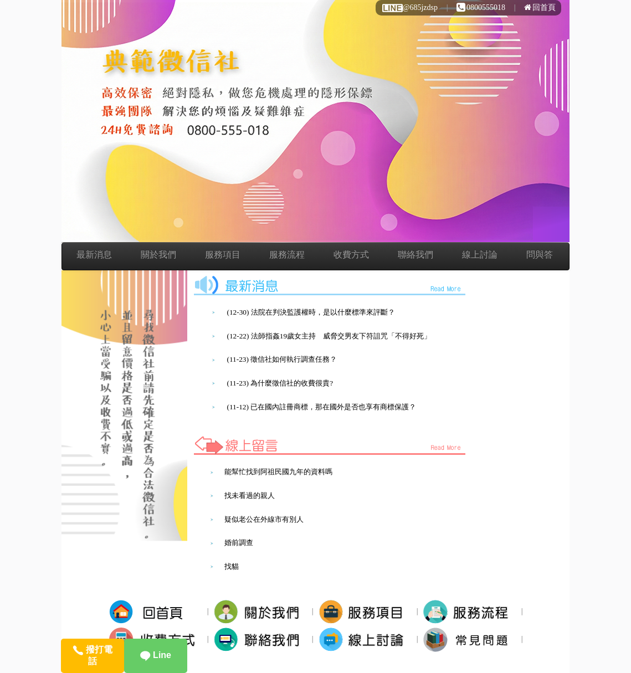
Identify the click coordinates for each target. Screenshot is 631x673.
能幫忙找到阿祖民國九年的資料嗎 (278, 471)
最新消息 (94, 254)
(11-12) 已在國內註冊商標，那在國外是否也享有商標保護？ (321, 407)
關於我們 (158, 254)
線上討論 (479, 254)
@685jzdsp (409, 7)
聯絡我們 (415, 254)
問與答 (539, 254)
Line (155, 655)
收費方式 (351, 254)
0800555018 (480, 7)
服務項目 (222, 254)
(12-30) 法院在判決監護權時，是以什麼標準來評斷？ (310, 312)
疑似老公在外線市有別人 (264, 519)
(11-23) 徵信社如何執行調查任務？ (282, 359)
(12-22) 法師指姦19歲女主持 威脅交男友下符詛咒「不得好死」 (329, 336)
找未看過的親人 (249, 495)
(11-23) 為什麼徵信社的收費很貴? (280, 383)
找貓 (231, 566)
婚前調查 (238, 542)
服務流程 (287, 254)
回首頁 (540, 7)
